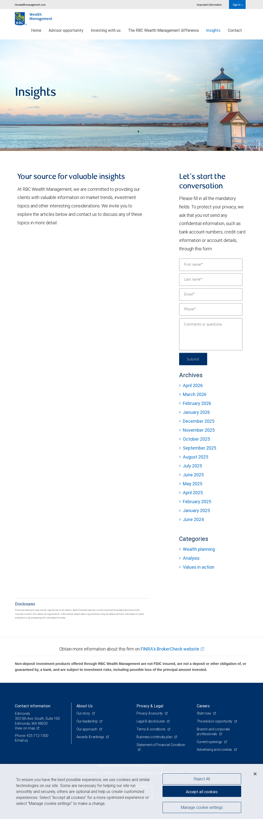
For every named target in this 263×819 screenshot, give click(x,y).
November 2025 (199, 430)
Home (36, 30)
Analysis (191, 558)
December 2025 (198, 421)
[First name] (210, 265)
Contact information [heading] (32, 705)
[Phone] (210, 309)
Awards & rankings (90, 737)
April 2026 (193, 385)
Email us (21, 740)
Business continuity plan (154, 737)
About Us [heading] (84, 705)
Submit (193, 359)
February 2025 (197, 501)
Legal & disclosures (150, 721)
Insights (213, 30)
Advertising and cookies (215, 749)
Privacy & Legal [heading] (149, 705)
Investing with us (106, 30)
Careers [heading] (203, 705)
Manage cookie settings (202, 807)
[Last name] (210, 279)
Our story (83, 713)
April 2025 (193, 492)
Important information (209, 4)
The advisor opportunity (215, 721)
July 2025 (192, 466)
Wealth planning (199, 549)
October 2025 (196, 439)
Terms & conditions (151, 729)
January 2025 (196, 510)
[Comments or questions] (210, 334)
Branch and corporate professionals (213, 731)
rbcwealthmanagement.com (30, 4)
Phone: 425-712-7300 (31, 735)
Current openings (210, 742)
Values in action (198, 567)
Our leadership (87, 721)
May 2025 (192, 484)
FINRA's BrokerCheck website (170, 649)
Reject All (202, 778)
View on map (25, 728)
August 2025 (195, 457)
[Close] (255, 773)
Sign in (238, 4)
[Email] (210, 294)
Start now (204, 713)
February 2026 (197, 403)
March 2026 (194, 394)
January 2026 (196, 412)
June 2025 (193, 475)
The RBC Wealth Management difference (163, 30)
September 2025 (199, 448)
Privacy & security (150, 713)
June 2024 (193, 519)
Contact (235, 30)
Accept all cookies (202, 791)
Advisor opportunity (66, 30)
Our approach (87, 729)
